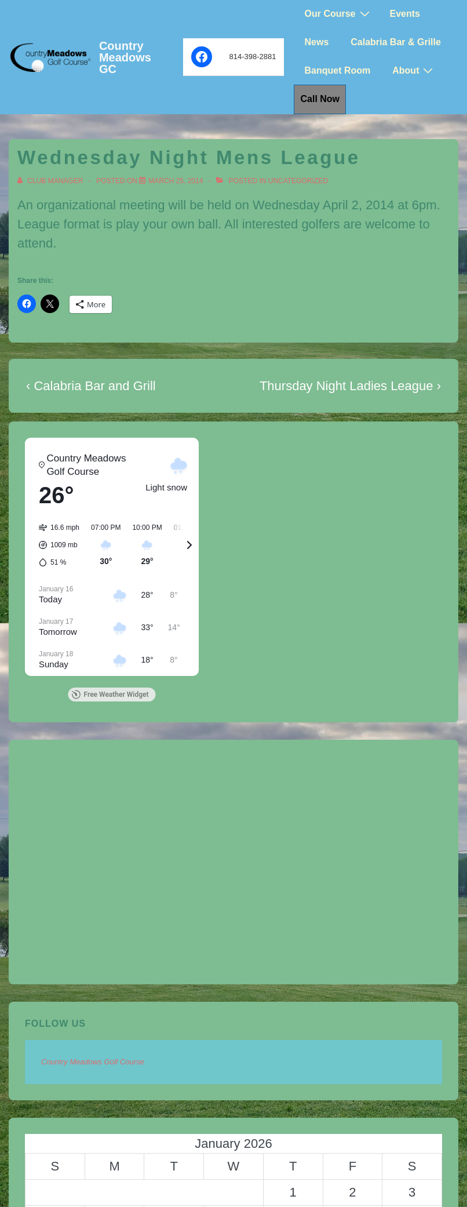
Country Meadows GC (125, 57)
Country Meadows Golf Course (92, 1061)
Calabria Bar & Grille (396, 42)
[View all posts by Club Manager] (51, 181)
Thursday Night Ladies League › (350, 386)
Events (405, 14)
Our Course (338, 13)
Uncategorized (298, 181)
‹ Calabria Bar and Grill (91, 386)
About (414, 70)
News (316, 42)
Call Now (320, 99)
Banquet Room (337, 70)
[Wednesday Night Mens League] (175, 181)
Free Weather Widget (109, 694)
